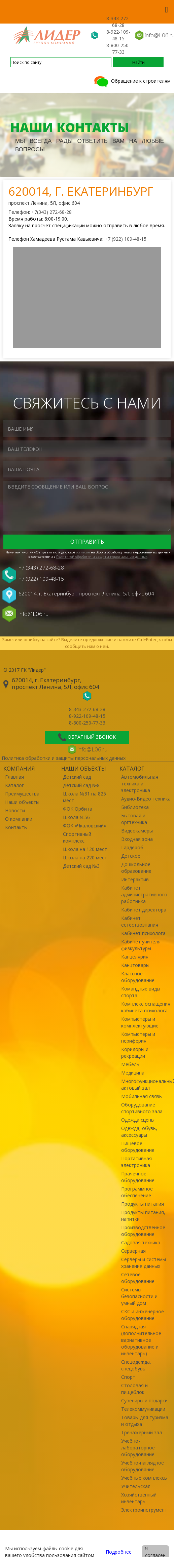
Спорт (128, 1377)
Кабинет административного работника (144, 894)
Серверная (133, 1251)
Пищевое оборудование (137, 1146)
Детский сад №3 (81, 866)
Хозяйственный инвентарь (138, 1498)
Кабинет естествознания (139, 921)
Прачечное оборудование (137, 1176)
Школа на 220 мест (85, 857)
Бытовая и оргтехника (134, 818)
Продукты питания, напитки (143, 1215)
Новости (15, 810)
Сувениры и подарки (144, 1400)
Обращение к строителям (132, 81)
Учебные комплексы (144, 1478)
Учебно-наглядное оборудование (142, 1466)
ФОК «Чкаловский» (84, 825)
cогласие (83, 552)
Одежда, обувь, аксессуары (139, 1131)
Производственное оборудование (143, 1230)
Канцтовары (135, 965)
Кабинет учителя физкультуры (141, 944)
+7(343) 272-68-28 (51, 212)
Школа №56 (76, 817)
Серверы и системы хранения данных (143, 1262)
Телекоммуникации (143, 1409)
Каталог (14, 785)
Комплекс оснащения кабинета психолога (145, 1007)
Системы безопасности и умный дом (139, 1296)
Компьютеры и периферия (138, 1037)
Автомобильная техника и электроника (139, 783)
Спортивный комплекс (77, 837)
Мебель (130, 1064)
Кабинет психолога (143, 933)
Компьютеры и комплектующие (140, 1022)
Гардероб (132, 847)
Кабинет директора (143, 909)
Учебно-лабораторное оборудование (138, 1447)
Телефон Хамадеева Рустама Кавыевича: (56, 239)
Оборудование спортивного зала (142, 1108)
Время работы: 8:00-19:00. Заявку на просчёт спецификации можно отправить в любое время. (86, 222)
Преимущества (22, 793)
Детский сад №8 (81, 785)
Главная (14, 777)
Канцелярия (134, 956)
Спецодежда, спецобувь (136, 1365)
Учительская (135, 1486)
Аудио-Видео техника (146, 798)
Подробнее (119, 1552)
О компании (18, 819)
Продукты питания (142, 1204)
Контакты (16, 827)
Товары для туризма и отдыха (144, 1420)
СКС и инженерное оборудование (142, 1314)
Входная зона (137, 839)
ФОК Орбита (77, 809)
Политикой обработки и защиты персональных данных (101, 556)
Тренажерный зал (141, 1432)
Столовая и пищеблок (134, 1388)
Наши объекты (22, 802)
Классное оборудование (137, 976)
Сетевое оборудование (137, 1277)
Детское (130, 856)
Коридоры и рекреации (134, 1052)
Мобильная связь (141, 1096)
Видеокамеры (137, 830)
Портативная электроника (136, 1161)
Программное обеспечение (137, 1192)
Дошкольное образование (136, 867)
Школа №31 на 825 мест (84, 797)
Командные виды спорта (140, 992)
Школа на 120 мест (85, 849)
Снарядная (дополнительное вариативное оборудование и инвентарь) (141, 1340)
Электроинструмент (144, 1510)
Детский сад (77, 777)
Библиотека (135, 807)
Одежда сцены (137, 1120)
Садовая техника (140, 1242)
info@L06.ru (33, 614)
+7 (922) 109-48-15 (125, 239)
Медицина (132, 1072)
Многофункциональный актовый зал (146, 1084)
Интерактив (135, 879)
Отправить (87, 541)
